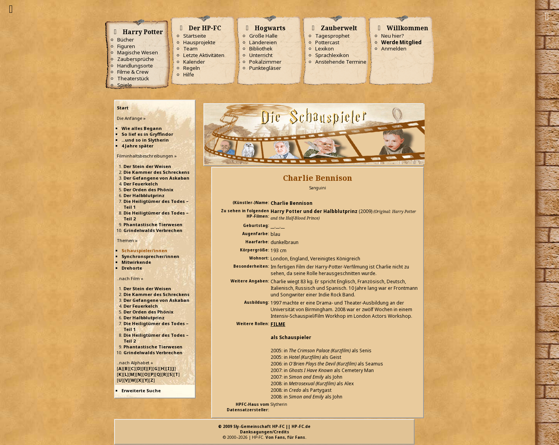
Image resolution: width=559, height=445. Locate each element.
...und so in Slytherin (145, 140)
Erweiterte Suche (141, 390)
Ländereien (263, 42)
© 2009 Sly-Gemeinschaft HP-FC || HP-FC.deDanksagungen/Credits (264, 429)
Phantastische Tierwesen (152, 224)
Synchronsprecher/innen (150, 256)
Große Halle (263, 35)
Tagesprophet (332, 35)
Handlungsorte (135, 65)
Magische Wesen (137, 52)
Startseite (194, 35)
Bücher (125, 39)
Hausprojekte (199, 42)
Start (122, 108)
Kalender (194, 61)
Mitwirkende (136, 262)
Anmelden (393, 48)
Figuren (126, 46)
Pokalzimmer (265, 61)
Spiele (124, 84)
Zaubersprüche (135, 58)
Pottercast (327, 42)
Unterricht (261, 55)
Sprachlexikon (332, 55)
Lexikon (324, 48)
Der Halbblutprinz (144, 195)
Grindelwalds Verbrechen (152, 230)
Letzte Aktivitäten (203, 55)
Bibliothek (261, 48)
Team (190, 48)
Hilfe (188, 74)
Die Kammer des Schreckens (156, 172)
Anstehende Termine (340, 61)
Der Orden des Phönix (148, 189)
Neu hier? (392, 35)
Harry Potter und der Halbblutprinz (314, 211)
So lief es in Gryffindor (147, 134)
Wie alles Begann (142, 128)
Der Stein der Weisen (147, 166)
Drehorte (132, 268)
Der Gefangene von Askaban (156, 178)
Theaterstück (133, 78)
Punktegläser (265, 67)
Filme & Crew (132, 71)
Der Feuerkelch (140, 184)
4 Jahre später (137, 146)
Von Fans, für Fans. (286, 437)
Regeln (191, 67)
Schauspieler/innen (144, 250)
